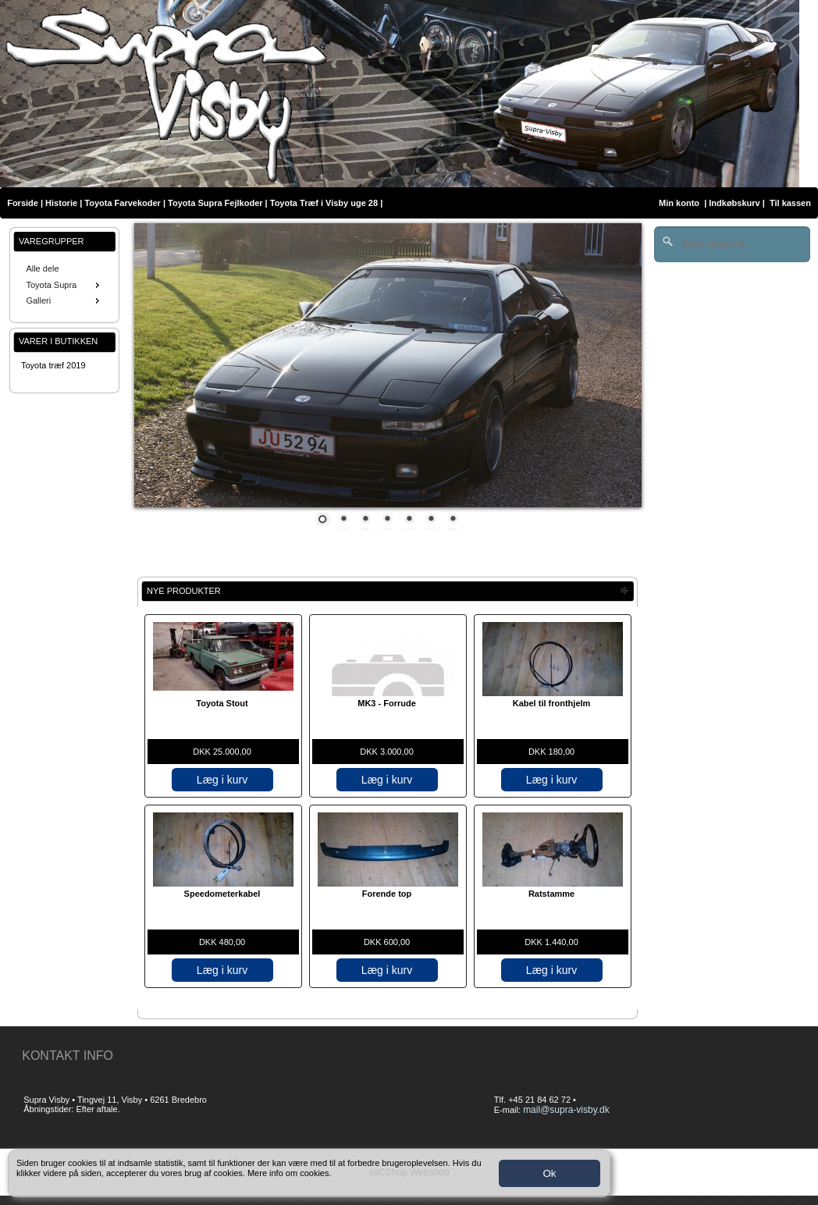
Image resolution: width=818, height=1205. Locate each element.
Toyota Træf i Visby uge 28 (324, 203)
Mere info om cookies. (289, 1173)
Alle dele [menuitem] (42, 268)
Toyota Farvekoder (122, 203)
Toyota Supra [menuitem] (64, 285)
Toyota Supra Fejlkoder (215, 203)
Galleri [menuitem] (64, 300)
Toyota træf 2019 (53, 365)
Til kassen (791, 203)
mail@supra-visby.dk (566, 1109)
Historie (61, 203)
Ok (549, 1173)
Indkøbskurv (734, 203)
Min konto (679, 203)
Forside (22, 203)
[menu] (64, 285)
